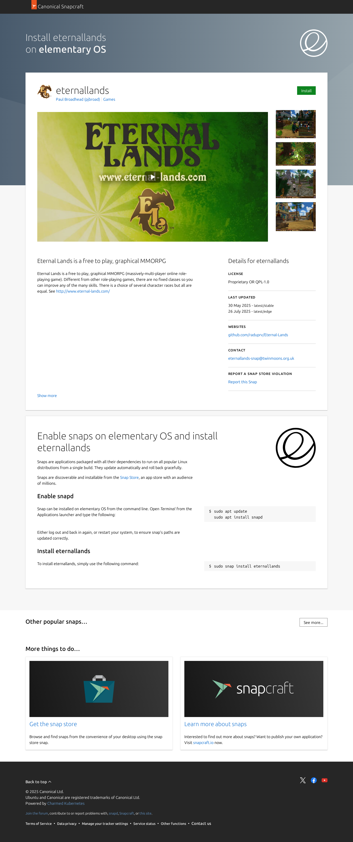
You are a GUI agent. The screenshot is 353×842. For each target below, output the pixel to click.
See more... (313, 622)
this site (145, 813)
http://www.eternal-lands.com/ (83, 291)
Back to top (38, 782)
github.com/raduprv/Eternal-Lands (258, 335)
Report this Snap (242, 382)
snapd (113, 813)
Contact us (201, 823)
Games (109, 99)
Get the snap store (53, 724)
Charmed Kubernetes (66, 803)
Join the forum (36, 813)
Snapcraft (126, 813)
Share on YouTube (325, 780)
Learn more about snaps (215, 724)
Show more (47, 395)
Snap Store (129, 477)
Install (306, 90)
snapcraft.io (203, 742)
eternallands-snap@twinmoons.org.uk (261, 358)
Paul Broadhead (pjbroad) (78, 99)
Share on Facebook (314, 780)
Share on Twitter (303, 780)
